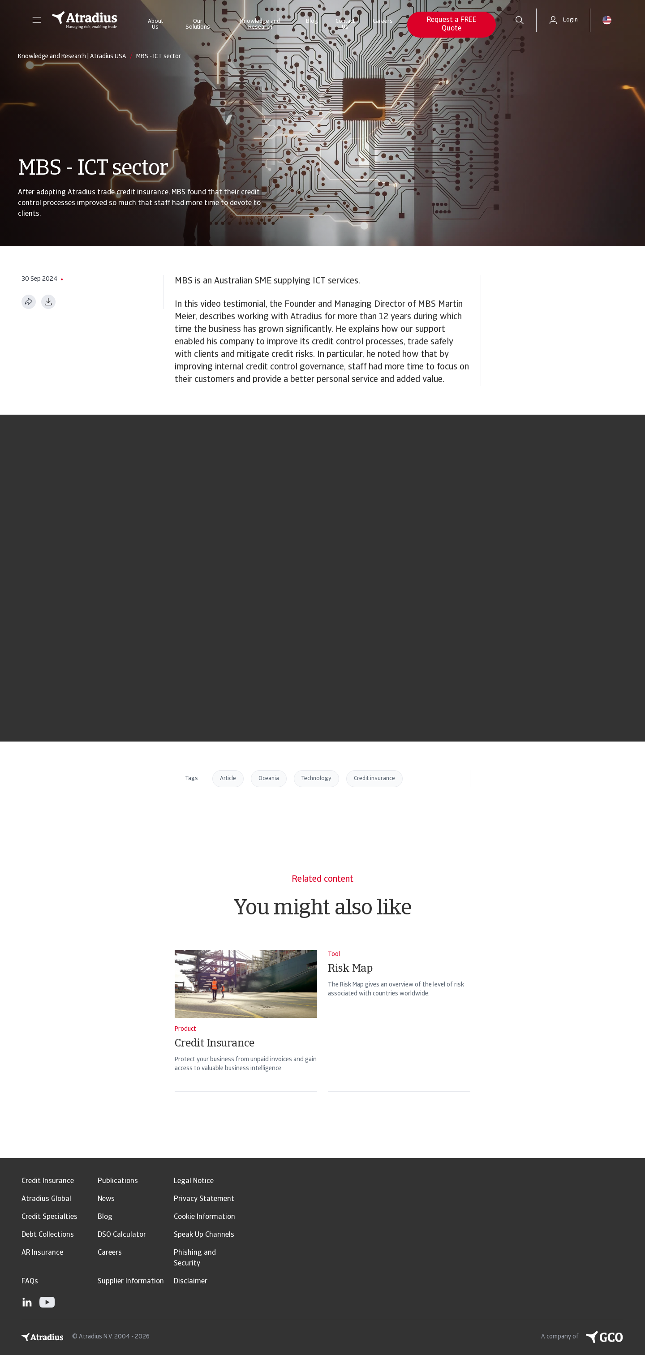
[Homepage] (84, 20)
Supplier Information (131, 1281)
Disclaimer (190, 1281)
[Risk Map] (399, 1032)
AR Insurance (42, 1252)
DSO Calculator (122, 1235)
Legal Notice (194, 1181)
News (106, 1199)
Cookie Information (204, 1217)
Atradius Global (46, 1199)
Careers (383, 21)
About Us (155, 24)
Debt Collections (48, 1235)
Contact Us (345, 24)
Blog (312, 21)
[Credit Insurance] (246, 1032)
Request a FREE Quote (452, 24)
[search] (519, 20)
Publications (118, 1181)
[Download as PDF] (48, 302)
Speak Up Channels (204, 1235)
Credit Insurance (48, 1181)
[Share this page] (29, 302)
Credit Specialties (49, 1217)
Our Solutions (197, 24)
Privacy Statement (204, 1199)
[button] (37, 20)
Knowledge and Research (260, 24)
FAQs (30, 1281)
